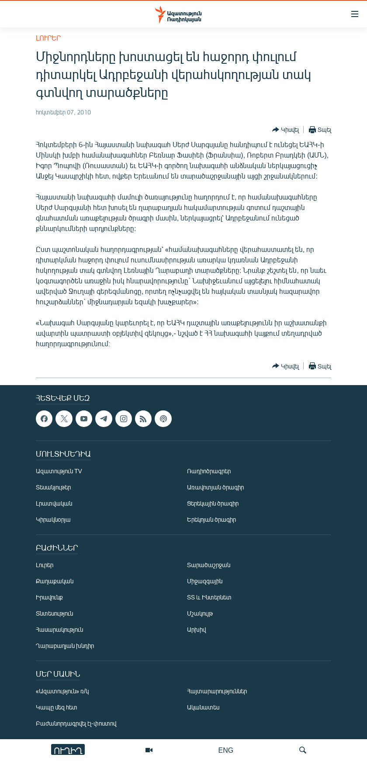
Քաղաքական (54, 581)
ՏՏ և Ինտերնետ (209, 597)
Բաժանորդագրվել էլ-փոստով (76, 723)
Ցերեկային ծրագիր (213, 503)
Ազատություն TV (59, 471)
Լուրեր (48, 38)
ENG (226, 750)
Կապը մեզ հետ (56, 707)
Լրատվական (54, 503)
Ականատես (203, 707)
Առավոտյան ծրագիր (215, 487)
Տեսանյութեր (53, 487)
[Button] (285, 129)
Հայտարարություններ (217, 691)
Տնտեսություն (54, 613)
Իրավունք (49, 597)
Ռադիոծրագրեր (209, 471)
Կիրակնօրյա (53, 519)
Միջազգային (204, 581)
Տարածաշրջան (208, 564)
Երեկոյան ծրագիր (211, 519)
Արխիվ (196, 629)
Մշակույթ (200, 613)
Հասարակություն (59, 629)
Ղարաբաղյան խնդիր (65, 645)
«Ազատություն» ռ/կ (62, 691)
